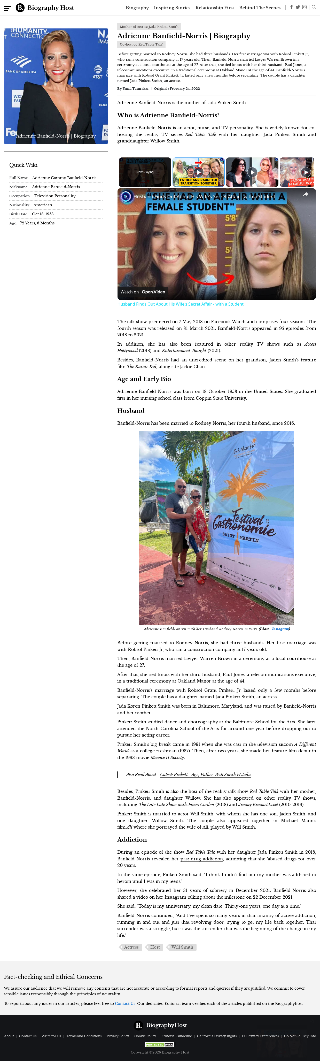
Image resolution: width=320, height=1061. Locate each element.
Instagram (280, 629)
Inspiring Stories (172, 7)
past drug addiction (202, 858)
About (9, 1036)
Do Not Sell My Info (300, 1036)
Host (155, 947)
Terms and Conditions (84, 1036)
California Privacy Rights (217, 1036)
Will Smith (182, 947)
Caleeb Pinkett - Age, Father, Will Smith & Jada (205, 774)
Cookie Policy (145, 1036)
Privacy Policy (118, 1036)
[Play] (251, 172)
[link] (126, 196)
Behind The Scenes (259, 7)
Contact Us (125, 1003)
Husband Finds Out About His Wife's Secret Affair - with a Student (204, 196)
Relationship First (215, 7)
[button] (312, 7)
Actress (131, 947)
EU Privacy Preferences (260, 1036)
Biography (137, 7)
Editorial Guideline (176, 1036)
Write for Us (51, 1036)
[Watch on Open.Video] (143, 292)
